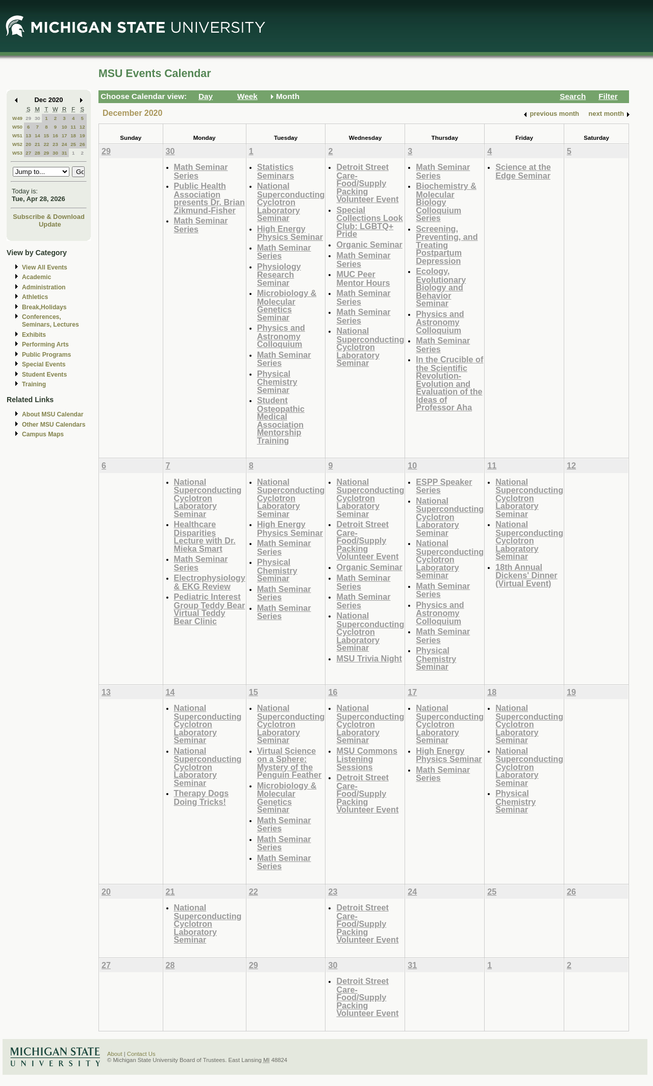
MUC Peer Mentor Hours (363, 278)
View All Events (44, 267)
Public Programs (46, 354)
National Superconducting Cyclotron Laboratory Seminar (291, 202)
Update (50, 224)
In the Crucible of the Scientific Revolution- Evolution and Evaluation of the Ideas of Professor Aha (449, 383)
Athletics (35, 297)
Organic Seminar (369, 244)
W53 (17, 153)
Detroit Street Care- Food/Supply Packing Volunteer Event (367, 183)
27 (28, 153)
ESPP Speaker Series (444, 486)
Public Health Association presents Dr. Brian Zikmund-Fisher (209, 198)
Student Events (44, 374)
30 (37, 118)
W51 (17, 135)
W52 (17, 144)
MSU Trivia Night (368, 658)
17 (64, 135)
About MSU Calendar (52, 414)
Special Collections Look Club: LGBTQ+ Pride (369, 222)
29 (28, 118)
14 (37, 135)
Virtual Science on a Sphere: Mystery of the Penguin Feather (289, 763)
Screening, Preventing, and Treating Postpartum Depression (447, 244)
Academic (36, 277)
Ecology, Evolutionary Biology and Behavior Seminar (441, 287)
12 (82, 127)
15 (46, 135)
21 (37, 144)
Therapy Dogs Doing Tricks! (201, 797)
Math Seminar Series (201, 171)
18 (73, 135)
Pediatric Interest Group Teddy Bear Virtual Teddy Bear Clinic (209, 609)
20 (28, 144)
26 (82, 144)
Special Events (43, 364)
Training (34, 384)
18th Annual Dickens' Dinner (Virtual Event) (526, 575)
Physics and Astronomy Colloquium (281, 336)
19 (82, 135)
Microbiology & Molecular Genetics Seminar (287, 305)
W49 (17, 118)
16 (55, 135)
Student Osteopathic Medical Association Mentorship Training (281, 420)
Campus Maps (43, 434)
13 (28, 135)
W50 (17, 127)
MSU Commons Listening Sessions (366, 759)
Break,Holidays (44, 307)
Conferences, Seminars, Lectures (50, 320)
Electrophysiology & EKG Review (209, 582)
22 (46, 144)
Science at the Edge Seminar (523, 171)
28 (37, 153)
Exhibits (34, 334)
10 (64, 127)
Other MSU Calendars (54, 424)
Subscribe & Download (49, 216)
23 (55, 144)
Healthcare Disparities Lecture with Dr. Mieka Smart (205, 536)
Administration (43, 287)
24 (64, 144)
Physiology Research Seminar (279, 274)
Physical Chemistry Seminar (277, 381)
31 (64, 153)
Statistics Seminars (275, 171)
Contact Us (141, 1054)
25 (73, 144)
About (114, 1054)
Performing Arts (45, 344)
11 (73, 127)
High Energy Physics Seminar (290, 233)
